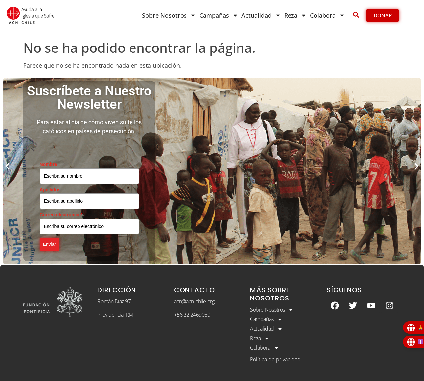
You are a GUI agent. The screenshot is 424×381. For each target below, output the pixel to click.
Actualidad (261, 15)
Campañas (218, 15)
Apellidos (50, 189)
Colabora (327, 15)
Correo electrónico (61, 214)
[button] (7, 166)
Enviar (49, 244)
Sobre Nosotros (169, 15)
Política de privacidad (275, 359)
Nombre (48, 164)
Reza (295, 15)
